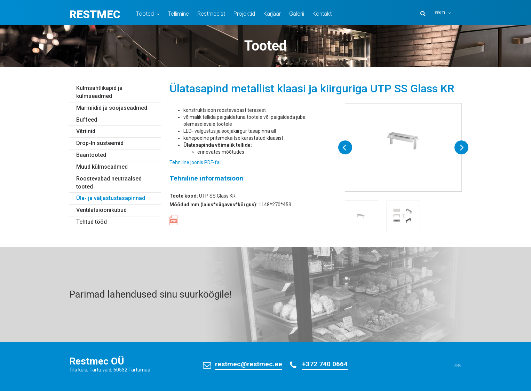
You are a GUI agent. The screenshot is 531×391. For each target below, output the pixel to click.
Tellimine (178, 13)
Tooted (145, 13)
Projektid (244, 13)
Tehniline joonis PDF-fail (195, 162)
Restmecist (211, 13)
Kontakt (322, 13)
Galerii (296, 13)
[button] (447, 13)
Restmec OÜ (96, 361)
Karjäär (272, 13)
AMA (457, 365)
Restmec (94, 14)
